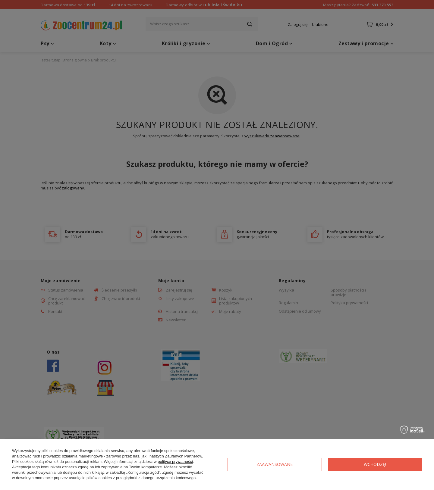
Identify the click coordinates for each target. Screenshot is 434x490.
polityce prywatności (175, 461)
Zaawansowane (274, 464)
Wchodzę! (375, 464)
